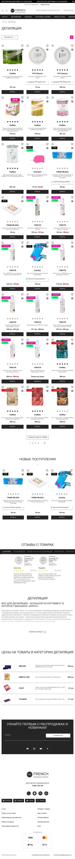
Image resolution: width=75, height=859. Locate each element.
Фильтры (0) (72, 37)
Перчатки (70, 551)
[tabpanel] (13, 493)
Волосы (28, 17)
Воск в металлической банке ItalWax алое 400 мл (13, 76)
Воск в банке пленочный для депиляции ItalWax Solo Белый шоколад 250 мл (13, 128)
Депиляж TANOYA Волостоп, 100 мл (37, 227)
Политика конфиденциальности (62, 855)
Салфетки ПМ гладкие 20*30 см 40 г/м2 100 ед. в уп (13, 227)
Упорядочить (9, 37)
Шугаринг (6, 551)
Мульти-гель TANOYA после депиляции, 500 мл (13, 370)
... (41, 443)
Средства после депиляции (39, 551)
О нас (4, 809)
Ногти (4, 17)
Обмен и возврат (8, 822)
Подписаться (58, 735)
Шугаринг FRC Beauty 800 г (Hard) (62, 76)
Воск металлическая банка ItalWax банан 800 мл (37, 127)
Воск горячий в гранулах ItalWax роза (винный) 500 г (37, 417)
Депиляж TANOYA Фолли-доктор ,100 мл (62, 227)
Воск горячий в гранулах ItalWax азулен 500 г (62, 370)
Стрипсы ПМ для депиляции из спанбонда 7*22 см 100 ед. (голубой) (62, 174)
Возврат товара (44, 809)
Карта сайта (42, 813)
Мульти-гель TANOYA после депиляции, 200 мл (62, 272)
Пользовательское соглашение (41, 855)
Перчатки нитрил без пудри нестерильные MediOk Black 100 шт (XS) (49, 666)
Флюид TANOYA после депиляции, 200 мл (13, 324)
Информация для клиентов (11, 817)
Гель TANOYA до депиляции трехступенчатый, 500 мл (62, 324)
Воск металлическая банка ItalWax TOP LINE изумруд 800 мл (13, 174)
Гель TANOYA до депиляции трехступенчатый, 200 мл (13, 272)
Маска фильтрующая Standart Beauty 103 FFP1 (37, 174)
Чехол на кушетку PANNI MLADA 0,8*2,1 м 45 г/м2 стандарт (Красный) (50, 688)
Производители (43, 822)
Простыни (59, 551)
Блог (39, 826)
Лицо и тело (59, 17)
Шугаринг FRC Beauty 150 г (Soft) (37, 76)
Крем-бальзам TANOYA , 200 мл (37, 323)
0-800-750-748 (44, 4)
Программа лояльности (10, 826)
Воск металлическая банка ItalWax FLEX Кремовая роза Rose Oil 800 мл (62, 128)
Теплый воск (19, 551)
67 (45, 443)
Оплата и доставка (9, 813)
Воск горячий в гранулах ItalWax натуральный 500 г (62, 417)
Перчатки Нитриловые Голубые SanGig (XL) (37, 272)
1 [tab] (37, 464)
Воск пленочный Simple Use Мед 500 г (48, 677)
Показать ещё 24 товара (37, 437)
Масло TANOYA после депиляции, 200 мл (37, 370)
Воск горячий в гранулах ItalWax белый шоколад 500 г (13, 417)
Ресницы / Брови (42, 17)
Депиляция (16, 17)
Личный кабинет (43, 817)
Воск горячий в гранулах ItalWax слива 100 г (50, 699)
